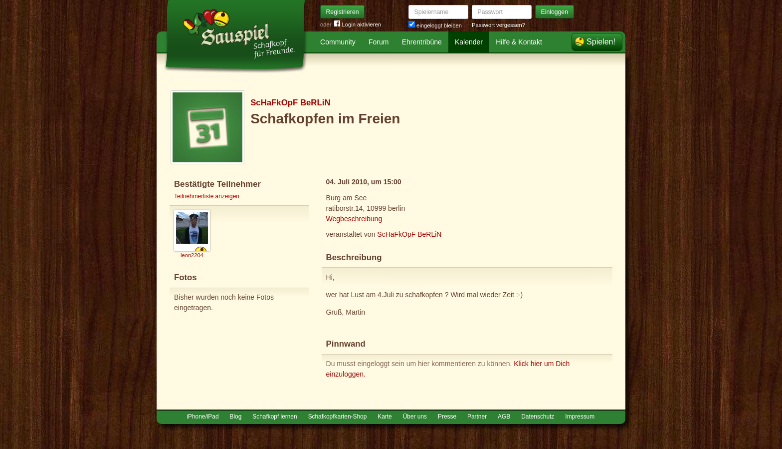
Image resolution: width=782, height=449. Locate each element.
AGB (504, 416)
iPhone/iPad (202, 416)
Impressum (579, 416)
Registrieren (342, 11)
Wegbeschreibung (354, 219)
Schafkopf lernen (274, 416)
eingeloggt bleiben (435, 25)
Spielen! (600, 41)
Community (338, 42)
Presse (447, 416)
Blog (236, 416)
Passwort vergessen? (498, 25)
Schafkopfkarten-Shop (337, 416)
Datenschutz (537, 416)
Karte (384, 416)
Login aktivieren (357, 24)
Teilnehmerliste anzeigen (206, 196)
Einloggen (555, 11)
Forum (379, 42)
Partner (477, 416)
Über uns (415, 416)
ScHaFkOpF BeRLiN (290, 102)
